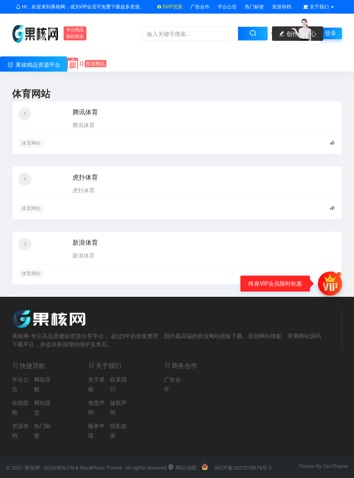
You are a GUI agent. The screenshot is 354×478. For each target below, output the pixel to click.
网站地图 (182, 468)
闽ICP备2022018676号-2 (243, 468)
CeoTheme (335, 466)
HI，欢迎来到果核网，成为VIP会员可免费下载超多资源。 (80, 7)
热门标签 (254, 7)
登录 (330, 33)
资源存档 (281, 7)
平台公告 (227, 7)
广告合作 (200, 7)
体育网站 (31, 143)
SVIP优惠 (169, 7)
